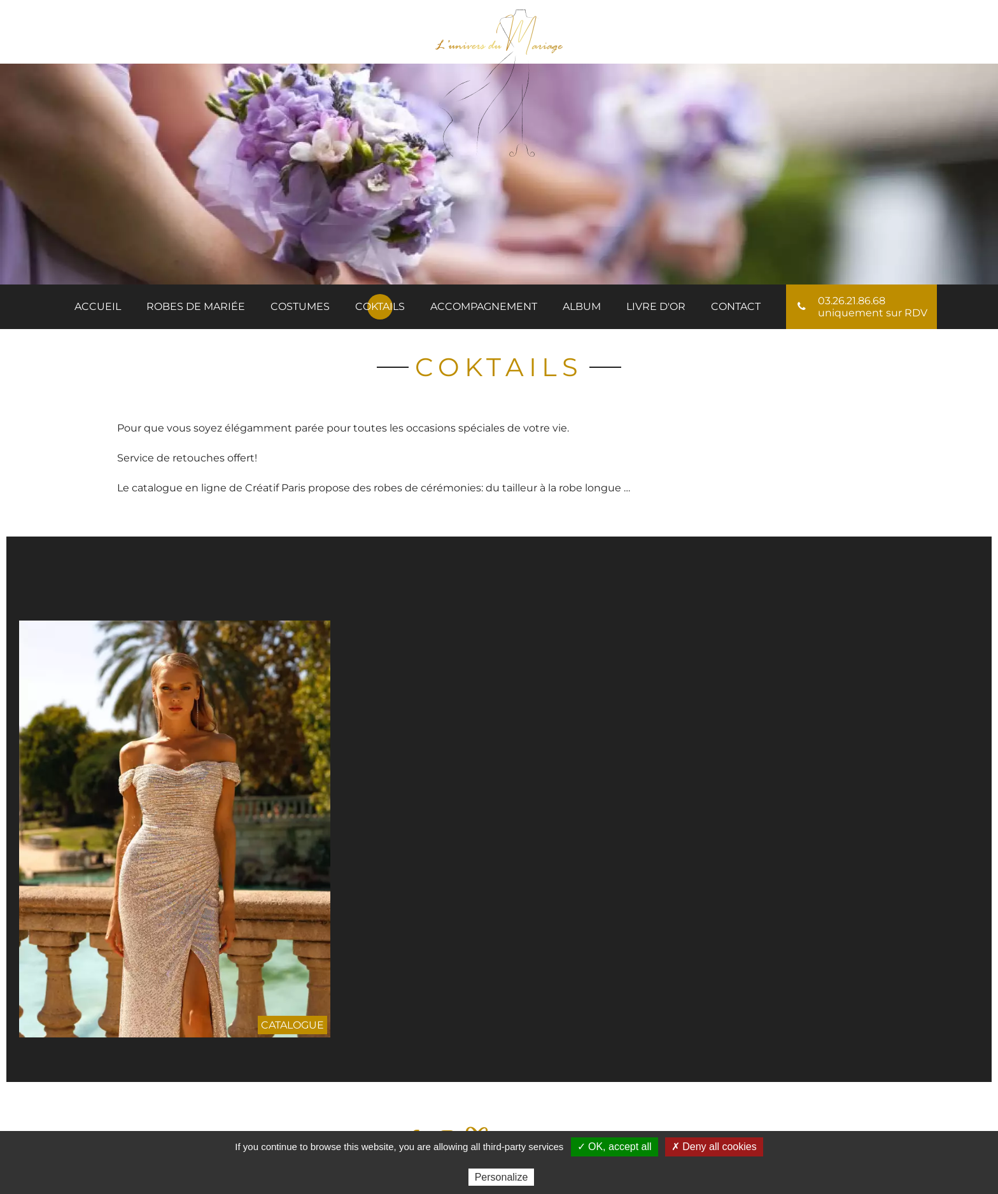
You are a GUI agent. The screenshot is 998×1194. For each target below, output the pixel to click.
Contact (736, 306)
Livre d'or (655, 306)
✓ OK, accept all (614, 1146)
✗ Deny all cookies (714, 1146)
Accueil (97, 306)
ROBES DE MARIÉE (195, 306)
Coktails (380, 306)
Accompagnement (483, 306)
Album (582, 306)
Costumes (300, 306)
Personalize (501, 1177)
